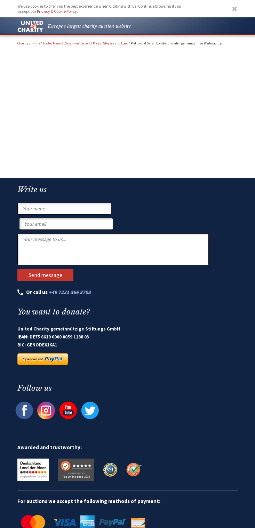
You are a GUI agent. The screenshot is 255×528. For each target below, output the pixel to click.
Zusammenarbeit (77, 43)
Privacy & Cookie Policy (57, 11)
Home (35, 43)
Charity (23, 43)
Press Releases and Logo (110, 43)
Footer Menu (52, 43)
